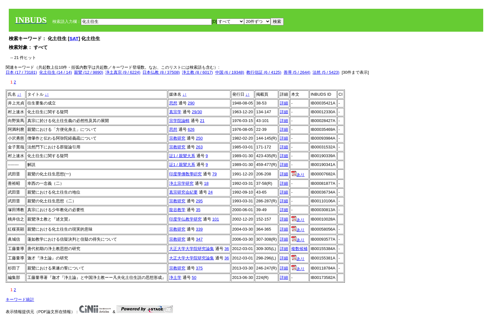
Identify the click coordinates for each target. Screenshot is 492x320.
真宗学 (175, 111)
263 (199, 147)
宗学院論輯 (179, 120)
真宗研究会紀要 (183, 192)
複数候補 (299, 248)
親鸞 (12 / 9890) (88, 72)
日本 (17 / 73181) (21, 72)
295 (199, 201)
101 (215, 219)
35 (198, 209)
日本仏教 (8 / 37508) (161, 72)
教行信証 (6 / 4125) (263, 72)
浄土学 (175, 277)
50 (194, 277)
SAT (73, 38)
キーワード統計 (20, 299)
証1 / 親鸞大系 (182, 155)
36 (226, 248)
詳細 (284, 103)
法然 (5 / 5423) (326, 72)
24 (210, 192)
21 (202, 120)
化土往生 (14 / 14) (55, 72)
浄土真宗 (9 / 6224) (122, 72)
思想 (173, 103)
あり (298, 174)
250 (199, 138)
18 (206, 183)
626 (191, 129)
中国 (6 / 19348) (229, 72)
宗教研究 (177, 138)
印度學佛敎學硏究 (185, 174)
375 (199, 268)
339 (199, 229)
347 (199, 239)
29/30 (197, 111)
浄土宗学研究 (181, 183)
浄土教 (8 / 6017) (197, 72)
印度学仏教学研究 (185, 219)
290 (191, 103)
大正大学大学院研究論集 (191, 248)
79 (214, 174)
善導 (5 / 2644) (297, 72)
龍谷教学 (177, 209)
